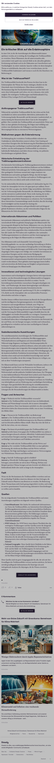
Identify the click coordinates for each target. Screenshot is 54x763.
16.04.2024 (4, 668)
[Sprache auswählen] (46, 758)
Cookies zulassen (28, 14)
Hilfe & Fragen (38, 751)
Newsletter (32, 733)
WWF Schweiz (26, 555)
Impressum (41, 733)
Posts (24, 733)
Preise (29, 751)
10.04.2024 (4, 722)
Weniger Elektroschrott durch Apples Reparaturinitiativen (26, 656)
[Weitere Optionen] (51, 587)
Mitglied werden (28, 101)
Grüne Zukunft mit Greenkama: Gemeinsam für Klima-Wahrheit (27, 730)
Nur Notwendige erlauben (28, 19)
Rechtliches (29, 754)
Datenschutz (20, 754)
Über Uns (4, 751)
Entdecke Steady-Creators (17, 751)
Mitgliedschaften (15, 733)
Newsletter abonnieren (28, 573)
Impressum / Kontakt (7, 754)
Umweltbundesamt (12, 520)
